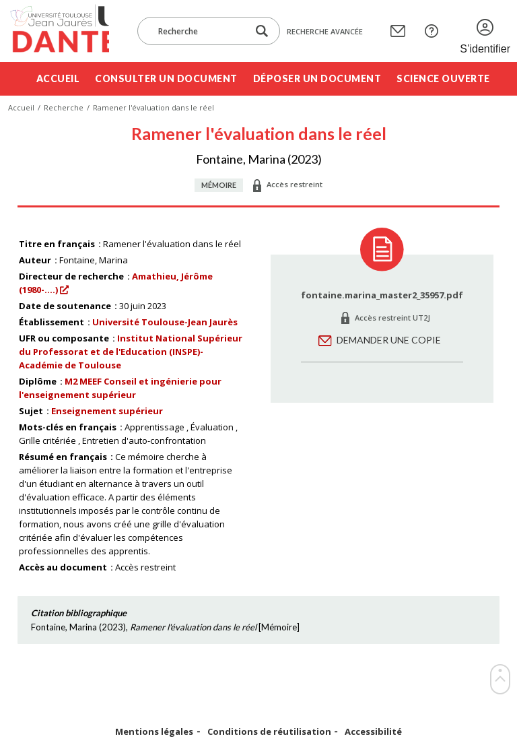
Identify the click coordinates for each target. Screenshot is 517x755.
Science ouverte (443, 78)
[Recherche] (199, 31)
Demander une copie (389, 340)
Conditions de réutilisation (269, 732)
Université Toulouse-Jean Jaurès (165, 322)
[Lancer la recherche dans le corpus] (261, 31)
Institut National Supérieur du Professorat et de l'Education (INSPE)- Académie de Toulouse (130, 351)
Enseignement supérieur (107, 411)
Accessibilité (373, 732)
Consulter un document (166, 78)
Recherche (63, 107)
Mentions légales (154, 732)
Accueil (58, 78)
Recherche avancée (325, 31)
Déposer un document (317, 78)
